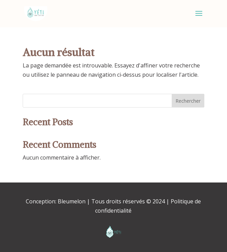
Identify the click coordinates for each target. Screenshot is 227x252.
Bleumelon (72, 201)
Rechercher (188, 101)
